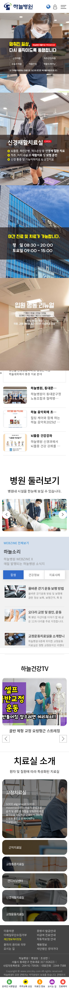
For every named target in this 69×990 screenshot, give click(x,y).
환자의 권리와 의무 (15, 944)
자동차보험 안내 (46, 939)
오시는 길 (9, 949)
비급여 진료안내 (46, 935)
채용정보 (42, 944)
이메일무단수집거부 (15, 935)
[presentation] (6, 514)
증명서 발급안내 (46, 931)
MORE (14, 830)
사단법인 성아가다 (47, 949)
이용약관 (9, 931)
